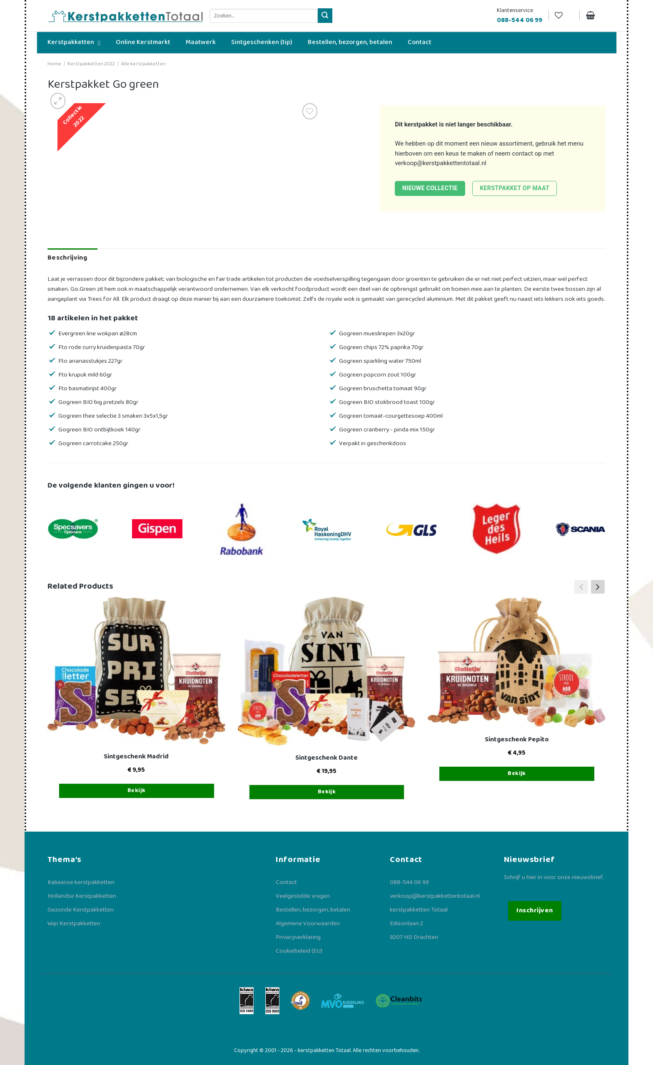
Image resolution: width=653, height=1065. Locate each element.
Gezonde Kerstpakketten (80, 910)
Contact (286, 882)
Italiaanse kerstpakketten (81, 882)
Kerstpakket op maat (514, 188)
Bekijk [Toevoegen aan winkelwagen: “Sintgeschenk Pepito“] (517, 773)
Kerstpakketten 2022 (91, 64)
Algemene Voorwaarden (308, 924)
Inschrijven (534, 910)
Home (54, 64)
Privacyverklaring (298, 937)
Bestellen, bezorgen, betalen (313, 910)
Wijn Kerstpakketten (73, 924)
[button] (597, 586)
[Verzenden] (325, 15)
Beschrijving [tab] (67, 258)
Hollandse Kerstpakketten (81, 896)
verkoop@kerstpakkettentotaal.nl (440, 163)
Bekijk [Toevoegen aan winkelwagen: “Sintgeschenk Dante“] (327, 791)
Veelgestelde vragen (303, 896)
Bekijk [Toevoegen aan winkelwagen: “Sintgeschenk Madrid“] (136, 790)
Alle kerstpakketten (143, 64)
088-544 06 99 (409, 882)
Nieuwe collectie (430, 188)
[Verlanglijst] (564, 16)
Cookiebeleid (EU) (299, 951)
